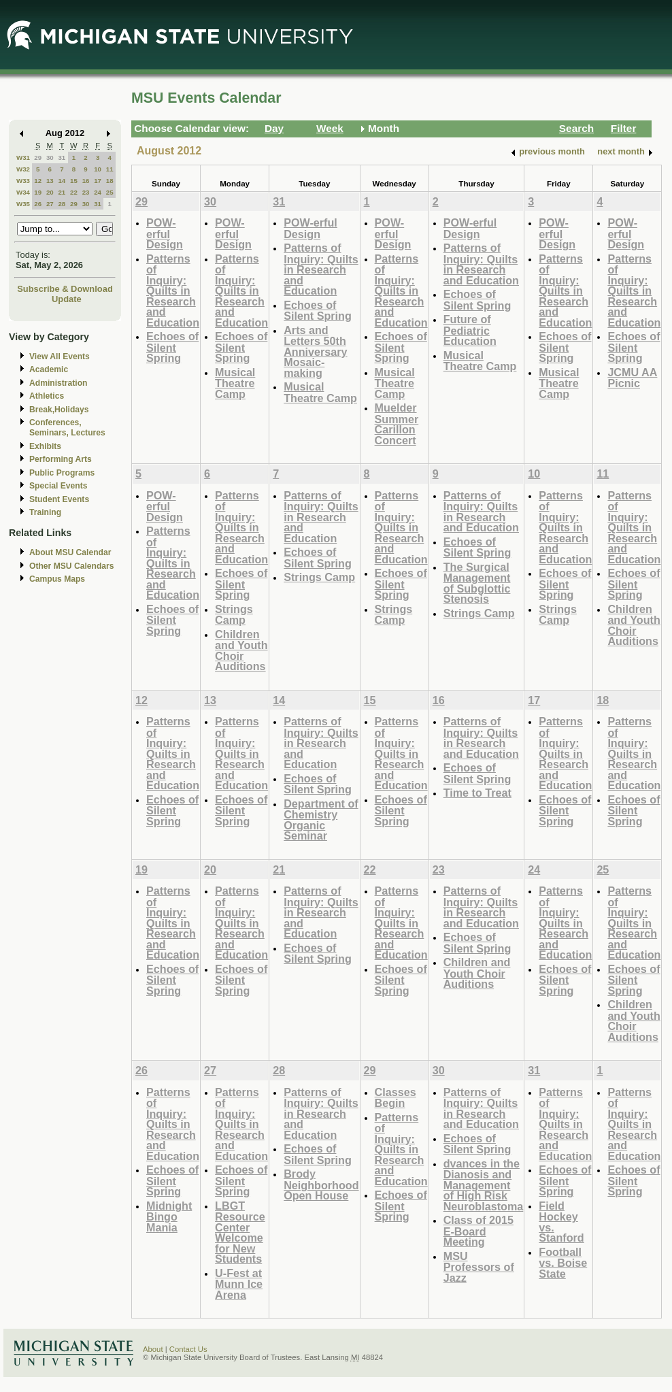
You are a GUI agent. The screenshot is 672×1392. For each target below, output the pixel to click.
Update (67, 299)
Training (45, 512)
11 (110, 169)
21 (61, 192)
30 (50, 157)
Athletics (46, 396)
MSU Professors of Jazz (478, 1267)
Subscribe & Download (65, 289)
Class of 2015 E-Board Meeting (478, 1231)
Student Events (59, 499)
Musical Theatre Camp (235, 383)
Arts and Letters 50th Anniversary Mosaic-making (315, 351)
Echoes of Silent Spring (172, 347)
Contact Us (188, 1349)
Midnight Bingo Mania (169, 1216)
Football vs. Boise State (563, 1263)
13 (50, 180)
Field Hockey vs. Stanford (561, 1221)
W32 (23, 169)
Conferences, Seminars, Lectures (67, 427)
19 (37, 192)
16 (86, 180)
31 (61, 157)
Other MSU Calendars (71, 566)
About (153, 1349)
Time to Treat (477, 792)
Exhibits (45, 446)
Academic (48, 369)
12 (37, 180)
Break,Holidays (59, 409)
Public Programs (62, 473)
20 (50, 192)
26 (37, 204)
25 (110, 192)
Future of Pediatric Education (470, 330)
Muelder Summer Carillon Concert (397, 423)
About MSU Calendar (70, 552)
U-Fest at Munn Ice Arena (239, 1284)
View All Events (59, 356)
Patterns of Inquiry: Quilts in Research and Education (172, 290)
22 (74, 192)
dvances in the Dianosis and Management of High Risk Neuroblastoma (483, 1184)
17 (97, 180)
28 (61, 204)
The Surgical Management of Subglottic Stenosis (477, 583)
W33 (23, 180)
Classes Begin (395, 1098)
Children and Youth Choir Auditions (241, 650)
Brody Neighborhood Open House (321, 1184)
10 (97, 169)
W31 (23, 157)
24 (97, 192)
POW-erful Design (164, 233)
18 (110, 180)
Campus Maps (57, 579)
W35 (23, 204)
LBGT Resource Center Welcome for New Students (240, 1232)
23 (86, 192)
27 (50, 204)
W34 (23, 192)
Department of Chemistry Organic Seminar (321, 819)
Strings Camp (234, 615)
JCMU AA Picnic (632, 378)
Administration (58, 383)
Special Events (58, 486)
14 (61, 180)
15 (74, 180)
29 (37, 157)
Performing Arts (60, 459)
